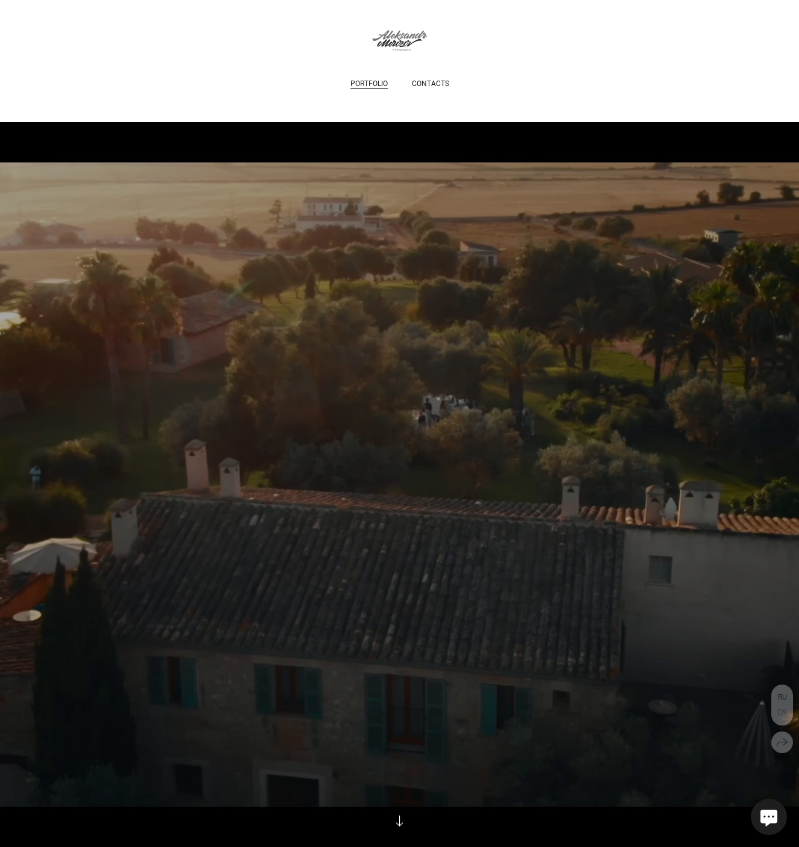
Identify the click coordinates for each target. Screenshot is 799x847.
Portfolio (369, 83)
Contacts (430, 83)
